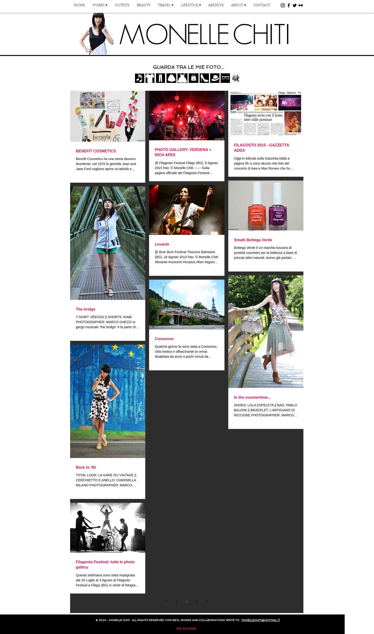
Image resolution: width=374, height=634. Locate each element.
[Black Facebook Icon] (288, 5)
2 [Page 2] (187, 602)
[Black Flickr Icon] (300, 5)
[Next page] (207, 601)
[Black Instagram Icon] (283, 5)
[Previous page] (166, 601)
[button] (99, 7)
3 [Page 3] (197, 602)
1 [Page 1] (177, 602)
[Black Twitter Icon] (294, 5)
